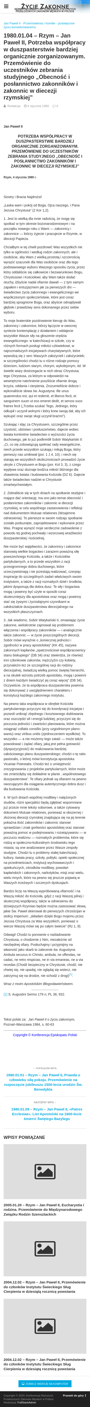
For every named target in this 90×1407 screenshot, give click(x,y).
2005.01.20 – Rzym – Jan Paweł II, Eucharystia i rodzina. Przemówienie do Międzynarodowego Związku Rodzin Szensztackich (44, 1209)
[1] (5, 994)
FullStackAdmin (27, 1402)
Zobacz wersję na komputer (45, 1383)
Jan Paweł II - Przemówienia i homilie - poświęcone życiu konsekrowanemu (39, 25)
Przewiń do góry (74, 1395)
